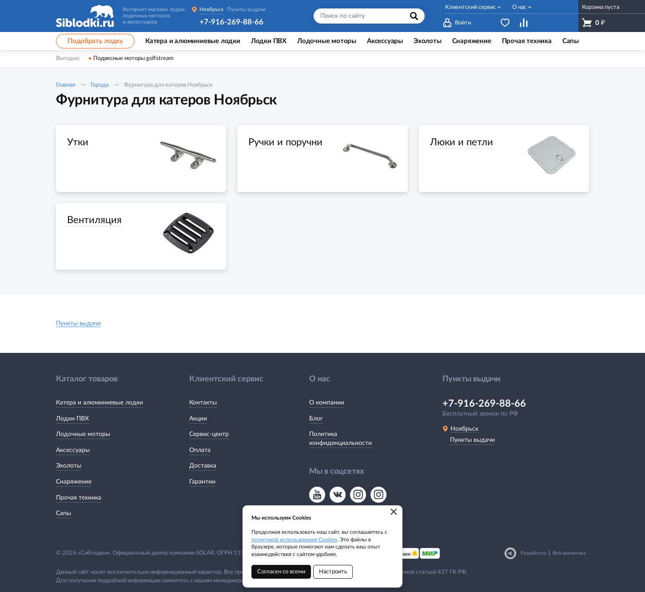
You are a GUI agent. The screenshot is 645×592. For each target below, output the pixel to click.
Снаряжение (74, 482)
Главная (65, 85)
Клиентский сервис (470, 7)
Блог (316, 419)
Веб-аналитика (569, 553)
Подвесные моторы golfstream (133, 58)
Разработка (533, 553)
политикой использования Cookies (294, 539)
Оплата (200, 450)
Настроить (333, 572)
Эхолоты (68, 466)
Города (99, 85)
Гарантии (202, 482)
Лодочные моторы (83, 434)
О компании (326, 403)
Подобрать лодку (95, 41)
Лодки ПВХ (72, 419)
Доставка (202, 466)
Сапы (63, 513)
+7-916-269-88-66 (231, 22)
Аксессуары (73, 450)
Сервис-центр (209, 434)
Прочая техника (78, 498)
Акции (198, 419)
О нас (519, 7)
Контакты (203, 403)
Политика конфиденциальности (340, 438)
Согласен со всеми (281, 572)
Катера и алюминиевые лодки (99, 403)
